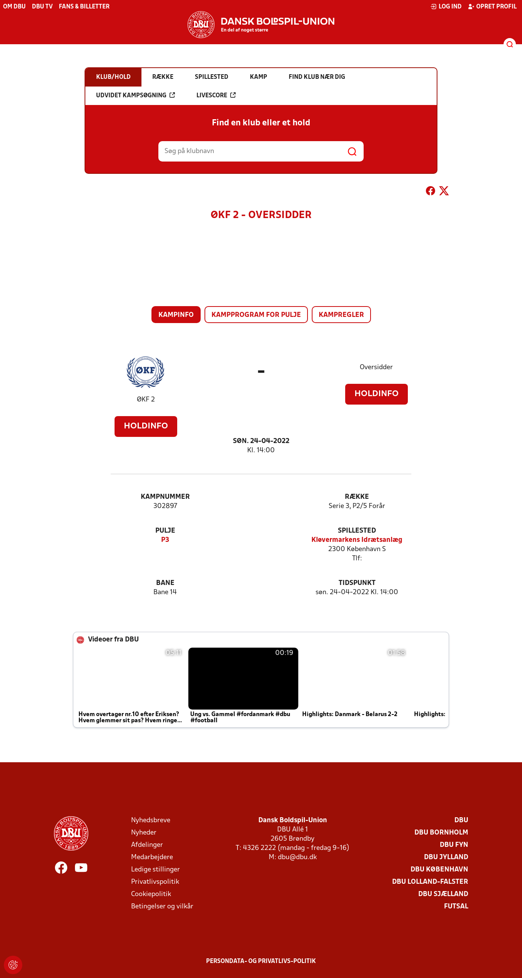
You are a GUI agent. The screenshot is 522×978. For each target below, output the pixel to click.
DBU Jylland (446, 857)
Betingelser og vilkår (162, 906)
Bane (165, 583)
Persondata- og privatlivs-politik (261, 961)
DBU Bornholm (441, 833)
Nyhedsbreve (150, 820)
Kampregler (341, 315)
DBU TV (42, 7)
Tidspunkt (357, 583)
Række (357, 497)
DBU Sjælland (443, 894)
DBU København (439, 869)
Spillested (357, 531)
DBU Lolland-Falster (430, 882)
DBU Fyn (454, 845)
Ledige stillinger (155, 869)
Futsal (456, 906)
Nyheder (143, 833)
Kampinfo (176, 315)
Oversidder (376, 367)
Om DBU (14, 7)
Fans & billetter (84, 7)
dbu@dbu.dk (297, 857)
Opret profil (492, 6)
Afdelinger (147, 845)
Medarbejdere (152, 857)
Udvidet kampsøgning (135, 95)
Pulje (165, 531)
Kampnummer (165, 497)
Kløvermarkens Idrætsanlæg (356, 540)
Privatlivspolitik (155, 882)
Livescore (216, 95)
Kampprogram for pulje (256, 315)
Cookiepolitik (151, 894)
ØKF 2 (146, 400)
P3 (165, 540)
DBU (461, 820)
